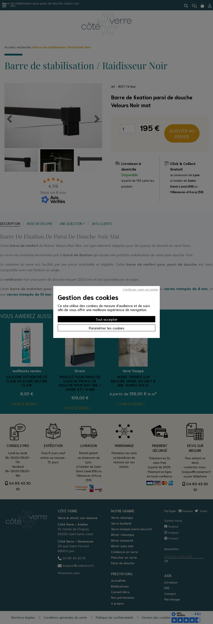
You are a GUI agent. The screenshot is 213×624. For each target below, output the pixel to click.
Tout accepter (107, 319)
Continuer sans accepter (141, 289)
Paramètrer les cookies (106, 327)
